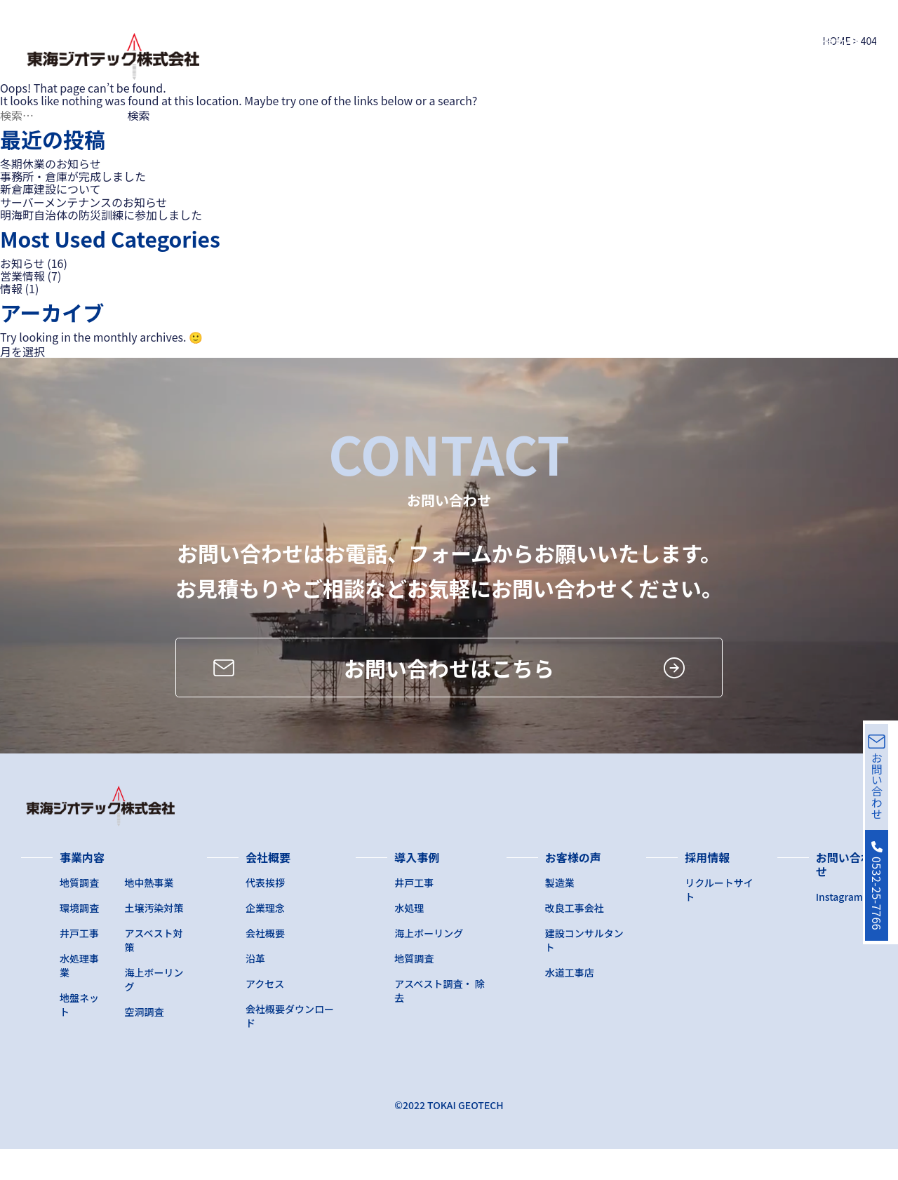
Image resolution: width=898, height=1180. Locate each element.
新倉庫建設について (50, 188)
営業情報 (22, 275)
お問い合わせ (822, 42)
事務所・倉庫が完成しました (73, 176)
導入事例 (506, 42)
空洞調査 (144, 1042)
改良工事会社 (574, 939)
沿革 (255, 989)
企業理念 (265, 939)
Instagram (839, 927)
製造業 (560, 913)
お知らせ (22, 263)
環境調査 (79, 939)
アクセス (265, 1014)
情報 (11, 288)
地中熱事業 (149, 913)
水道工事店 (569, 1003)
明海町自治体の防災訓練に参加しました (101, 214)
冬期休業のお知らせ (50, 163)
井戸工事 (79, 964)
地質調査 (79, 913)
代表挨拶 (265, 913)
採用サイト (688, 42)
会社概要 (425, 42)
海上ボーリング (428, 964)
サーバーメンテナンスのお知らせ (84, 202)
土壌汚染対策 (154, 939)
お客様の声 (594, 42)
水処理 (409, 939)
